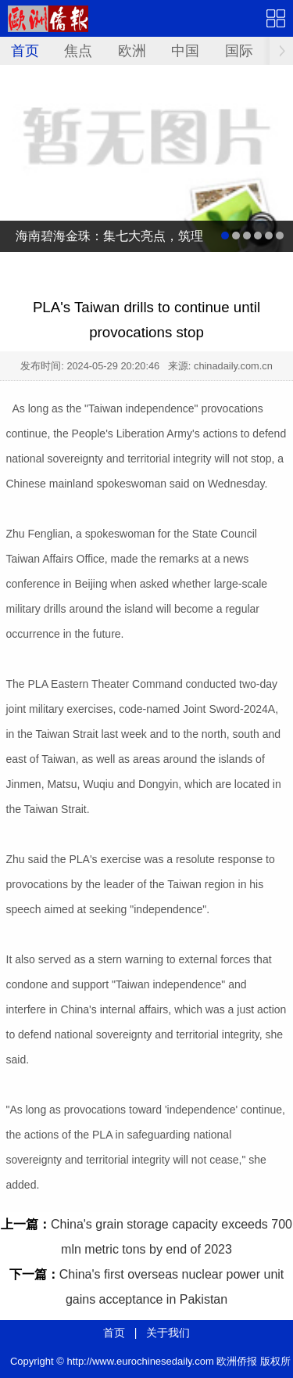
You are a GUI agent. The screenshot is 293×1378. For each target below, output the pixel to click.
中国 (185, 51)
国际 (239, 51)
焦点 (78, 51)
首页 (25, 51)
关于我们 (168, 1332)
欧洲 (132, 51)
